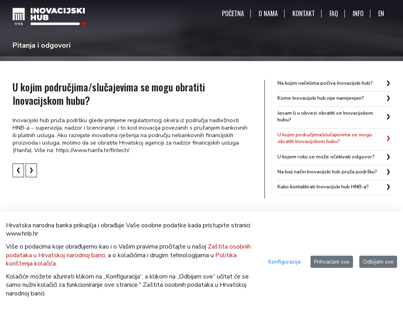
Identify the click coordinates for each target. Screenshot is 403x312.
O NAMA (268, 13)
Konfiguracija (284, 262)
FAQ (333, 13)
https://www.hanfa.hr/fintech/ (92, 150)
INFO (358, 13)
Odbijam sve (378, 262)
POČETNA (233, 13)
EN (381, 13)
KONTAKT (303, 13)
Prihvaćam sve (331, 262)
